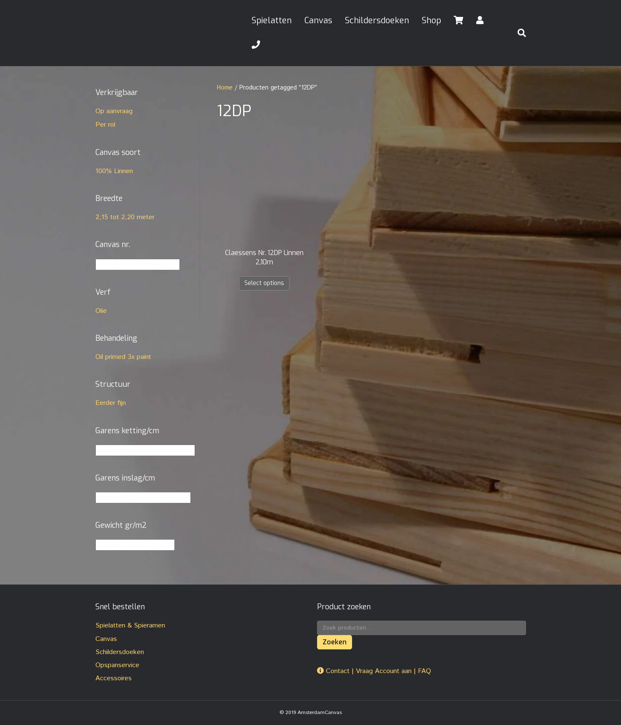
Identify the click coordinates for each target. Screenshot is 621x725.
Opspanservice (117, 665)
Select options (264, 283)
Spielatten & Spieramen (130, 625)
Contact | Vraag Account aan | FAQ (374, 671)
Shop (431, 20)
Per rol (105, 125)
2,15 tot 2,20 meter (125, 217)
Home (225, 87)
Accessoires (113, 678)
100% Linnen (114, 171)
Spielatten (272, 20)
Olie (101, 311)
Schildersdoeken (377, 20)
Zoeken (335, 642)
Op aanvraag (114, 111)
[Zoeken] (518, 33)
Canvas (318, 20)
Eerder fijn (110, 403)
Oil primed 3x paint (123, 357)
